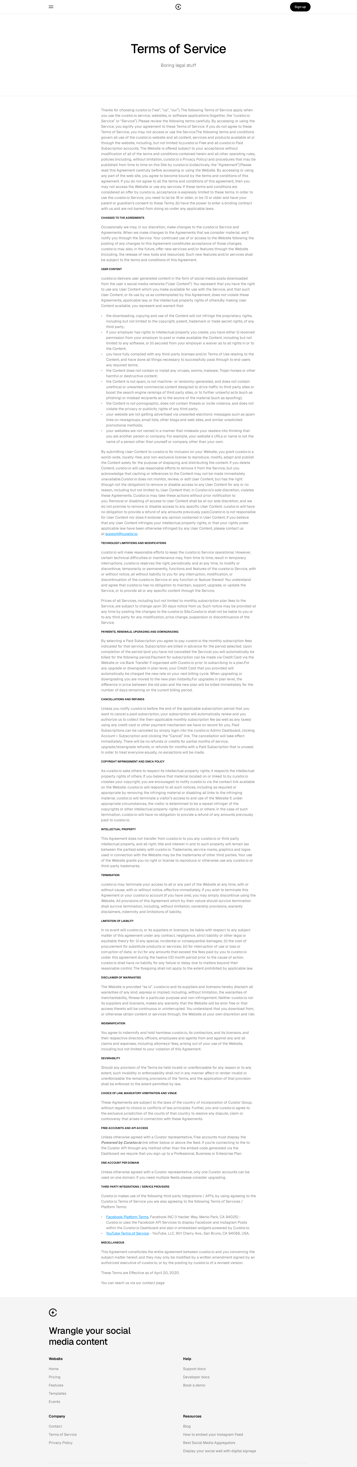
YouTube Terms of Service (127, 1233)
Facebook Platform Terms (127, 1217)
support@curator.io (121, 533)
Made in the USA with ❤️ (295, 1443)
